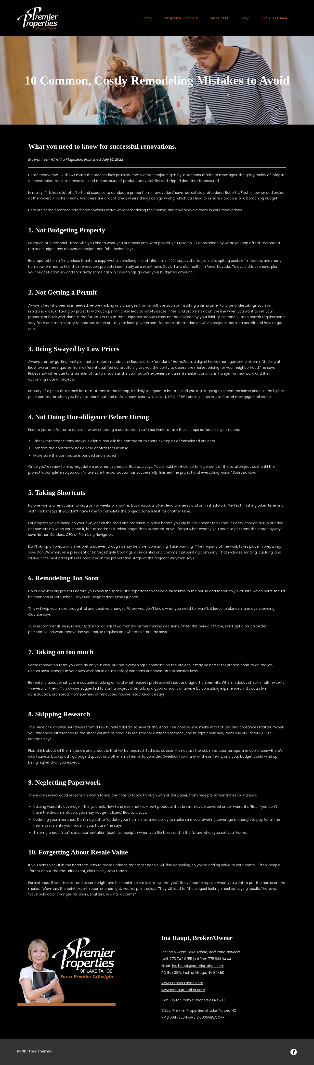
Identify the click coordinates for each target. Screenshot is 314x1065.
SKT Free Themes (37, 1051)
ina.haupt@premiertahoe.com (198, 965)
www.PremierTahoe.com (182, 982)
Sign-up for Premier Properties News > (193, 1000)
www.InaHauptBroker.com (183, 989)
